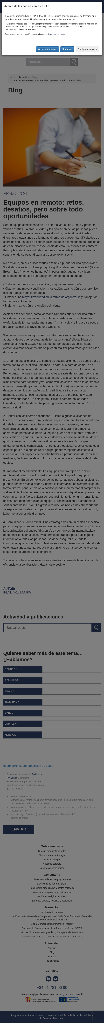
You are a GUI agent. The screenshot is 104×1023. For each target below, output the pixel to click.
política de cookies (58, 34)
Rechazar (67, 49)
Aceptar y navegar (47, 49)
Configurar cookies (87, 49)
